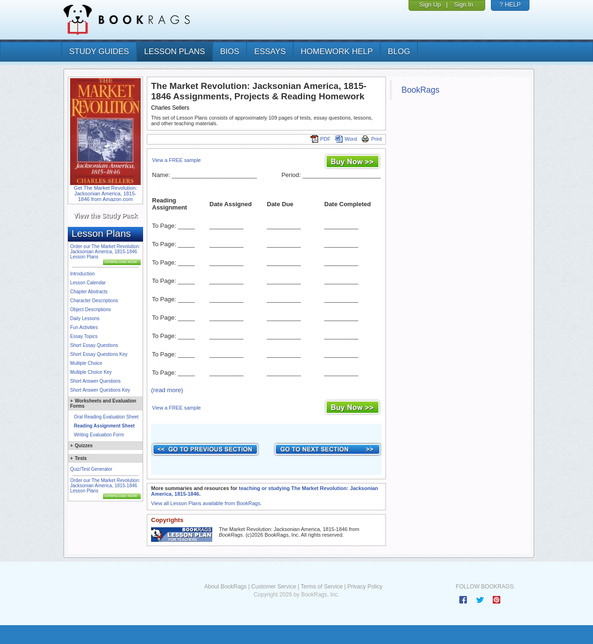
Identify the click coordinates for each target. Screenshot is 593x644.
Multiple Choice (86, 363)
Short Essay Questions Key (99, 354)
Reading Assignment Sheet (104, 425)
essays (270, 51)
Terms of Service (322, 586)
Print (371, 139)
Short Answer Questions (95, 381)
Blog (399, 51)
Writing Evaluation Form (99, 434)
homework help (337, 51)
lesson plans (174, 51)
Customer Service (273, 586)
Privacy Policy (365, 586)
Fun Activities (84, 327)
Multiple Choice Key (91, 372)
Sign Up (430, 4)
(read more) (167, 390)
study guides (99, 51)
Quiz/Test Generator (91, 469)
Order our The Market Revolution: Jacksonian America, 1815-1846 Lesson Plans (105, 251)
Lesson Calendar (88, 282)
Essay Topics (83, 336)
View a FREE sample (176, 160)
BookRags (420, 90)
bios (230, 51)
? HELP (510, 4)
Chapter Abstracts (88, 291)
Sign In (463, 4)
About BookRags (225, 586)
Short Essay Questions (94, 345)
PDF (320, 139)
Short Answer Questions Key (100, 390)
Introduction (82, 273)
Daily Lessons (84, 318)
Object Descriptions (90, 309)
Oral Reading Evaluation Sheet (106, 416)
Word (346, 139)
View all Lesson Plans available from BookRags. (206, 503)
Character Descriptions (94, 300)
